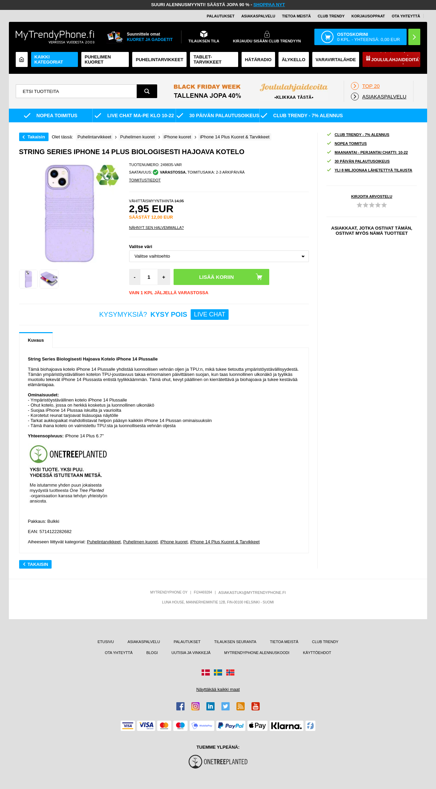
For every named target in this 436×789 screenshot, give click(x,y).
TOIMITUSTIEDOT (145, 180)
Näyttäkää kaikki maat (218, 689)
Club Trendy (331, 16)
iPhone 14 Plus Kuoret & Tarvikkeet (225, 541)
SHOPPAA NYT (269, 4)
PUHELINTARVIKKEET (159, 59)
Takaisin (36, 136)
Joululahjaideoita (395, 59)
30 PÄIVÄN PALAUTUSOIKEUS (358, 161)
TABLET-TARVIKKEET (207, 59)
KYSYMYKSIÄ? (164, 314)
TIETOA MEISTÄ (296, 16)
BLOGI (152, 653)
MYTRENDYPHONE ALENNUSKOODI (256, 653)
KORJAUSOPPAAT (368, 16)
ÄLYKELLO (293, 59)
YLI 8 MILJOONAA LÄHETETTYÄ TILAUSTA (369, 170)
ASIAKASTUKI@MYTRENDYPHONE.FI (252, 592)
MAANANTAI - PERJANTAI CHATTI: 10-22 (367, 152)
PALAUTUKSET (220, 16)
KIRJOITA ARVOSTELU (371, 196)
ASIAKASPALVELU (258, 16)
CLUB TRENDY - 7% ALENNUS (357, 135)
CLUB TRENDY (325, 642)
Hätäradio (258, 59)
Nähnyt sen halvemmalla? (156, 228)
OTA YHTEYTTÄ (406, 16)
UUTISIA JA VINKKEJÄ (191, 653)
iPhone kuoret (174, 541)
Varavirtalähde (336, 59)
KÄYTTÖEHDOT (317, 653)
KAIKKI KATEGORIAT (49, 59)
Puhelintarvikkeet (104, 541)
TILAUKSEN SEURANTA (235, 642)
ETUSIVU (105, 642)
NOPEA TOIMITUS (346, 143)
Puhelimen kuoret (98, 59)
